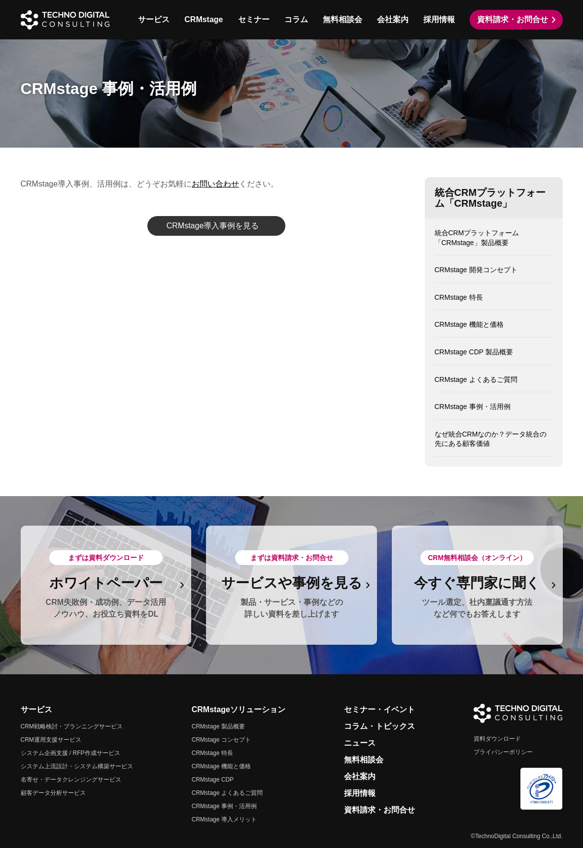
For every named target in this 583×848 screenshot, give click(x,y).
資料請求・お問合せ (512, 19)
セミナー (254, 19)
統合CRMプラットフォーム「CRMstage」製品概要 (477, 238)
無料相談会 (342, 19)
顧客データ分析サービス (53, 792)
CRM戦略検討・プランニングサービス (72, 726)
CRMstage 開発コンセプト (476, 270)
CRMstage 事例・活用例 (473, 406)
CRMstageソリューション (238, 709)
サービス (154, 19)
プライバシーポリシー (503, 752)
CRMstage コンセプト (221, 739)
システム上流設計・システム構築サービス (77, 766)
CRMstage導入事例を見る (213, 225)
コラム (296, 19)
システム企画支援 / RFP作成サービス (70, 753)
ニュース (360, 743)
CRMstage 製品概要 (218, 726)
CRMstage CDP (213, 779)
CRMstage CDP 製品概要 (474, 352)
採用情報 (439, 19)
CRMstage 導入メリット (224, 819)
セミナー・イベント (379, 709)
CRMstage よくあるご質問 (476, 379)
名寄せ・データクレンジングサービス (71, 779)
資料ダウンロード (497, 738)
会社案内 (393, 19)
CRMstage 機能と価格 (469, 324)
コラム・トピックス (379, 726)
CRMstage (203, 19)
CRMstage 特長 (459, 297)
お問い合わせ (215, 184)
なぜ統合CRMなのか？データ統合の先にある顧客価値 (491, 439)
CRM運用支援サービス (51, 739)
